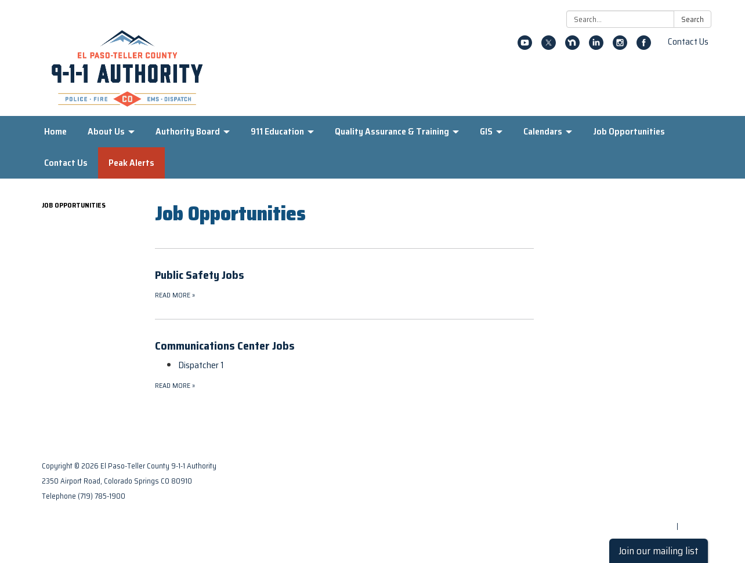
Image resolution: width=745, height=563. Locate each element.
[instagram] (620, 46)
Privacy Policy (679, 481)
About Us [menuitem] (106, 131)
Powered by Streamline (635, 526)
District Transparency (665, 496)
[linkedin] (596, 46)
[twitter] (548, 46)
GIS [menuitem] (486, 131)
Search (692, 19)
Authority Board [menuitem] (187, 131)
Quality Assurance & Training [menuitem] (392, 131)
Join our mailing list (659, 551)
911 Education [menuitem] (277, 131)
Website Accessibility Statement (646, 511)
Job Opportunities (74, 204)
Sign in (691, 526)
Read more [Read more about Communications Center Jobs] (175, 385)
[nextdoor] (572, 46)
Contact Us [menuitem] (66, 162)
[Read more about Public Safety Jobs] (344, 283)
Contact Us (688, 41)
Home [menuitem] (55, 131)
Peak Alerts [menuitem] (131, 162)
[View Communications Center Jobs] (344, 345)
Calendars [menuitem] (542, 131)
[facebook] (643, 46)
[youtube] (525, 46)
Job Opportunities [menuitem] (629, 131)
